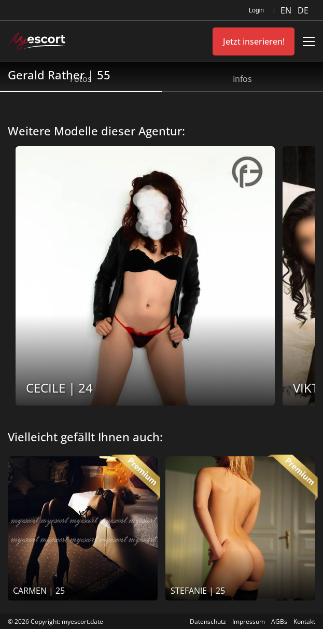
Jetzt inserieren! (254, 41)
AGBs (279, 621)
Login (256, 10)
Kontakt (304, 621)
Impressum (248, 621)
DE (303, 10)
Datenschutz (208, 621)
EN (286, 10)
